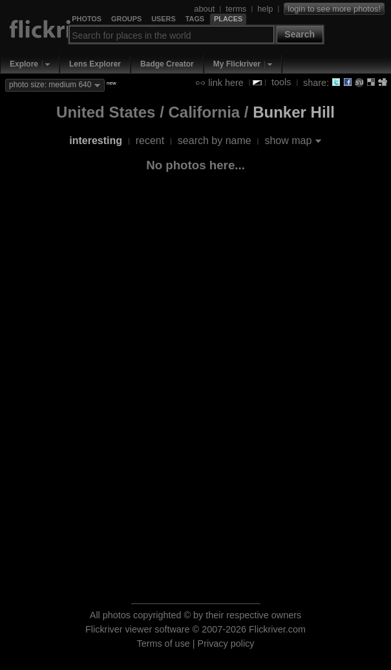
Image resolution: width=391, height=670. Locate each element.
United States (105, 112)
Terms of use (162, 643)
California (204, 112)
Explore (24, 63)
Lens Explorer (95, 63)
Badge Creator (167, 63)
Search (299, 34)
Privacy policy (226, 643)
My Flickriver (236, 63)
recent (150, 140)
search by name (214, 140)
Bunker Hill (294, 112)
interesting (95, 140)
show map (288, 140)
